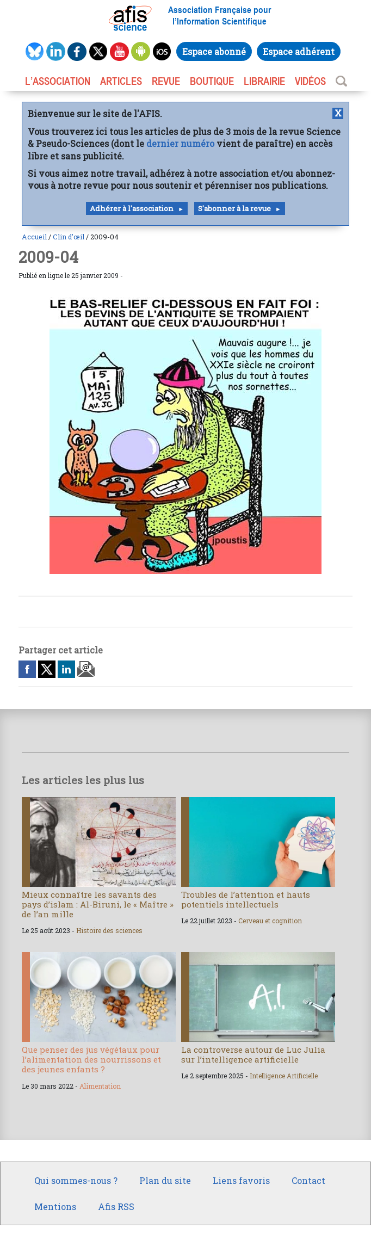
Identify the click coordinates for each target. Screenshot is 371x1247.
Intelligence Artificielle (284, 1075)
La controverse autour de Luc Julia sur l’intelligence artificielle (253, 1054)
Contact (308, 1180)
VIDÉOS (310, 81)
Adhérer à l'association (132, 208)
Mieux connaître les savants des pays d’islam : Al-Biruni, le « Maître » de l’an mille (98, 904)
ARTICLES (121, 81)
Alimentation (100, 1086)
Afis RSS (116, 1206)
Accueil (34, 236)
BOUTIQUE (212, 81)
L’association (57, 81)
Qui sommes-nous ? (76, 1180)
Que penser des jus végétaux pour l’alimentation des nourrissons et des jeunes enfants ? (91, 1059)
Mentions (55, 1206)
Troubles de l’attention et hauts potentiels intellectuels (245, 899)
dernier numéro (180, 143)
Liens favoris (241, 1180)
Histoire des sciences (109, 930)
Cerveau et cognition (270, 920)
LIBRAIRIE (264, 81)
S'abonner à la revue (234, 208)
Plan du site (165, 1180)
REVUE (166, 81)
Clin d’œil (68, 236)
